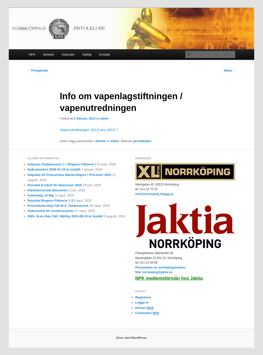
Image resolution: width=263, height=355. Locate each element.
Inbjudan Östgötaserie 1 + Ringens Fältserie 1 (62, 164)
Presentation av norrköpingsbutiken (160, 267)
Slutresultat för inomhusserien (50, 211)
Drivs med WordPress (131, 338)
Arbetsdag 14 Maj (40, 195)
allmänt (100, 141)
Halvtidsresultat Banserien (47, 190)
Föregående (37, 70)
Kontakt (104, 54)
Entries (144, 308)
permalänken (142, 141)
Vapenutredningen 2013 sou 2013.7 (89, 130)
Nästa (230, 70)
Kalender (68, 54)
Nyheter (48, 54)
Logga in (141, 302)
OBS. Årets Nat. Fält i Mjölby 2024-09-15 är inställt (65, 216)
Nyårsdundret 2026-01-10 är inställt (53, 169)
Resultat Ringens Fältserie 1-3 (50, 200)
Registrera (143, 297)
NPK (32, 54)
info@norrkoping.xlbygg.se (154, 194)
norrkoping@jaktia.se (157, 272)
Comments (147, 313)
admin (104, 118)
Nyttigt (87, 54)
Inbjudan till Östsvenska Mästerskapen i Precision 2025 (69, 175)
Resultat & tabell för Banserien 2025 (54, 185)
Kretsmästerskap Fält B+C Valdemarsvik (58, 206)
